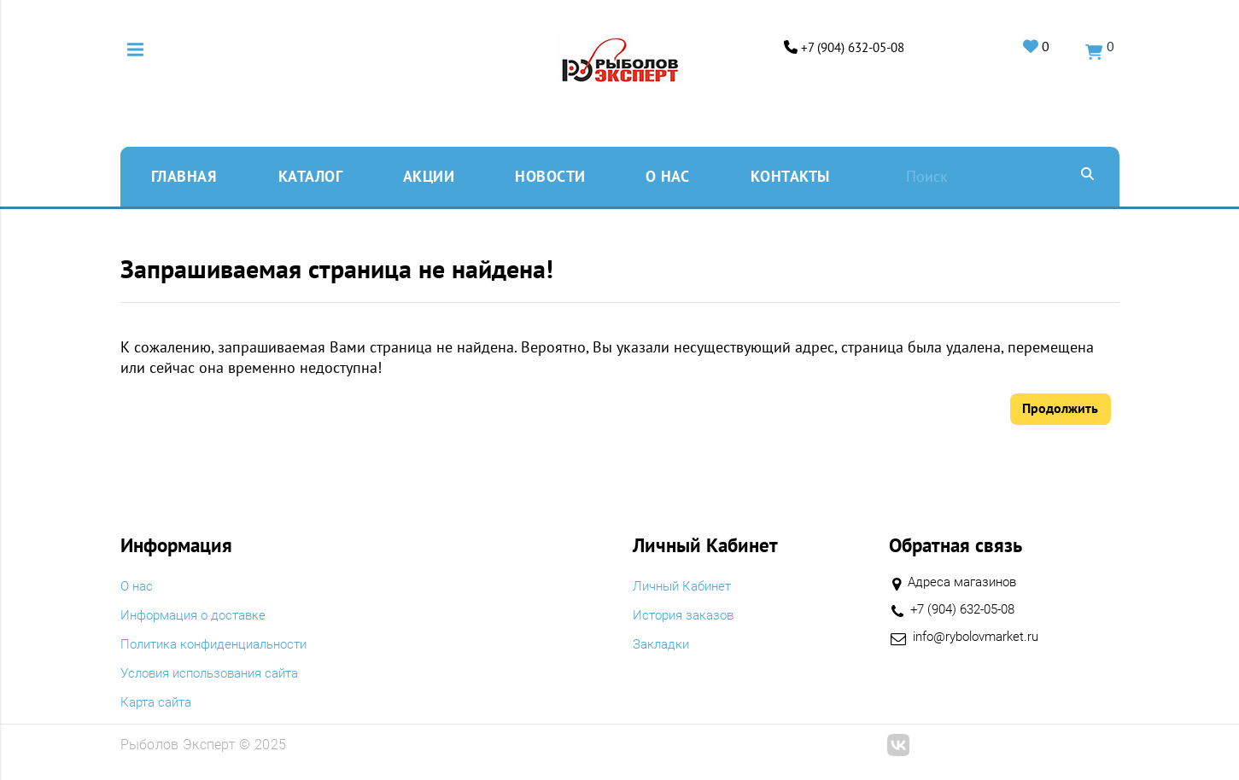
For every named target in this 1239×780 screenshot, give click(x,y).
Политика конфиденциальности (221, 644)
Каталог (310, 173)
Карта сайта (159, 702)
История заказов (687, 615)
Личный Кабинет (686, 586)
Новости (550, 173)
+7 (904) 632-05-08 (838, 47)
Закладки (663, 644)
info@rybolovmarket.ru (981, 636)
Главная (184, 173)
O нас (668, 173)
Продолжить (1060, 407)
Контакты (790, 173)
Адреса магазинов (967, 581)
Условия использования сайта (217, 673)
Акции (429, 173)
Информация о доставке (198, 615)
